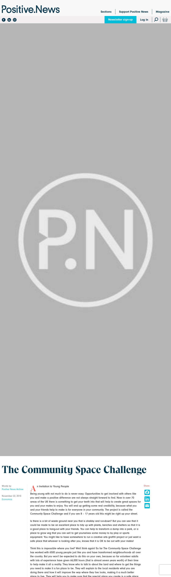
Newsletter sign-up (120, 19)
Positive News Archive (12, 489)
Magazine (162, 11)
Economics (7, 499)
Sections (106, 11)
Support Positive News (133, 11)
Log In (144, 19)
